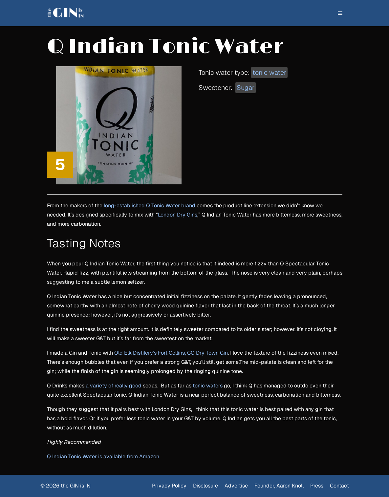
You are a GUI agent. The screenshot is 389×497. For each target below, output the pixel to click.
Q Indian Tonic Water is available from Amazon (103, 456)
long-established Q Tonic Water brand (149, 205)
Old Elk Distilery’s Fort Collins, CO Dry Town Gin (171, 352)
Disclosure (205, 485)
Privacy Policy (169, 485)
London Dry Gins (177, 214)
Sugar (245, 87)
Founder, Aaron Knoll (279, 485)
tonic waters (208, 385)
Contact (339, 485)
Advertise (236, 485)
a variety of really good (113, 385)
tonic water (269, 72)
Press (316, 485)
